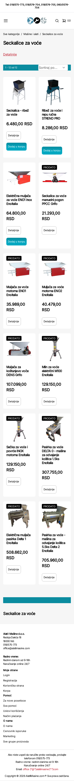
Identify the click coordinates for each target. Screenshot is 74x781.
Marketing (9, 736)
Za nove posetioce (14, 700)
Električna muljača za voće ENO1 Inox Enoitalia (19, 200)
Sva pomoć (10, 705)
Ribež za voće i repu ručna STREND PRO (52, 114)
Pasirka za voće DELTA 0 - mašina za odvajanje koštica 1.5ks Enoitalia (54, 455)
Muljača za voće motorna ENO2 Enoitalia (53, 291)
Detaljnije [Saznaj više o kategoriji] (10, 54)
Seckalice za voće (52, 34)
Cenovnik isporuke (14, 731)
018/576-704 (32, 4)
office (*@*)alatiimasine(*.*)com (40, 769)
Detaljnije (13, 135)
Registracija (10, 680)
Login (6, 675)
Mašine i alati (30, 34)
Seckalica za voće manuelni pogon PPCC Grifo (54, 200)
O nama (7, 725)
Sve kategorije (11, 34)
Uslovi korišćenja (13, 710)
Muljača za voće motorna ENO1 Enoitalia (17, 291)
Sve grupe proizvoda (16, 741)
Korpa (6, 690)
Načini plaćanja (12, 716)
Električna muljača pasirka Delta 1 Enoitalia (18, 539)
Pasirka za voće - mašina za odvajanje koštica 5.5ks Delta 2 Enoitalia (53, 543)
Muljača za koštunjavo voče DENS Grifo (17, 371)
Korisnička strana (13, 685)
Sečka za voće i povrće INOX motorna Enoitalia (18, 451)
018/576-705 (48, 4)
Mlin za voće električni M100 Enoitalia (52, 371)
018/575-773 (17, 4)
